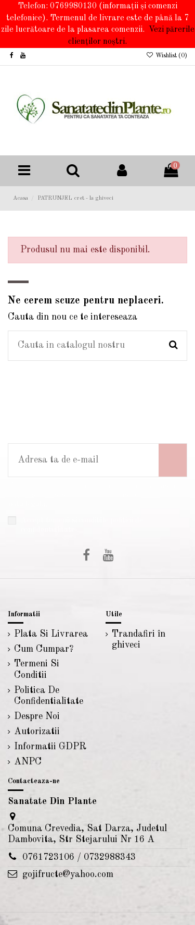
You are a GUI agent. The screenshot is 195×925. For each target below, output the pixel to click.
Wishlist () (166, 56)
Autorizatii (37, 731)
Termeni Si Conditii (36, 669)
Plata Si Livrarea (51, 634)
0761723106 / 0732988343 (79, 857)
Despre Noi (37, 716)
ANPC (28, 761)
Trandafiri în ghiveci (138, 639)
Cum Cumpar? (43, 649)
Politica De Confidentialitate (48, 696)
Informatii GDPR (50, 746)
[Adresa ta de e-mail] (83, 460)
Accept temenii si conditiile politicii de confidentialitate (82, 525)
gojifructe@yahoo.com (67, 874)
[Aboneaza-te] (173, 460)
